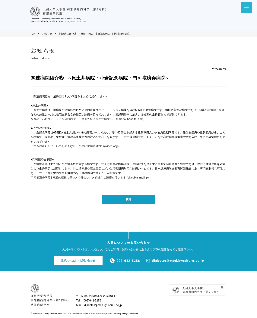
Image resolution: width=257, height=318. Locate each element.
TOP (32, 33)
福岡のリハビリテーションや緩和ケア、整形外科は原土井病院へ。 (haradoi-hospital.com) (87, 119)
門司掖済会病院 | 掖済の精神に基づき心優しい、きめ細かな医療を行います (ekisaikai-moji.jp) (90, 177)
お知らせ (47, 33)
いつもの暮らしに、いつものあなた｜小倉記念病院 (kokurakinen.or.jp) (75, 146)
